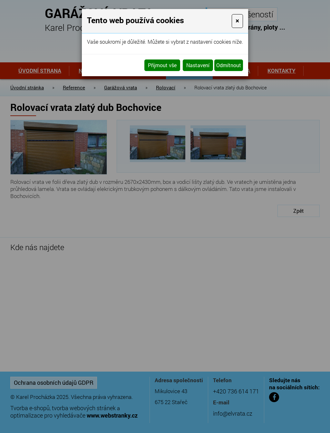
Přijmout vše (162, 65)
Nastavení (197, 65)
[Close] (237, 21)
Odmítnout (228, 65)
